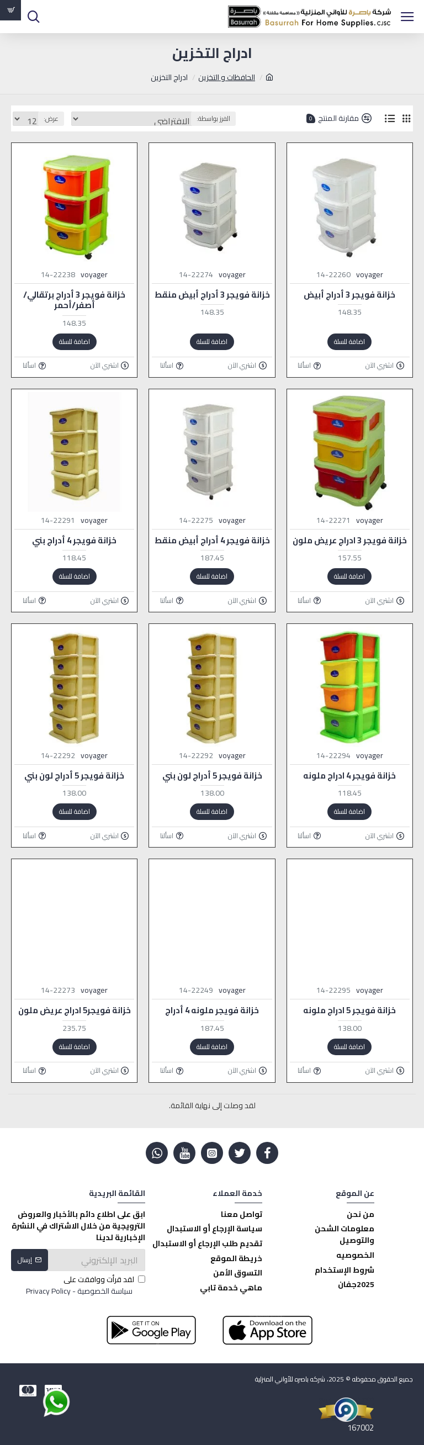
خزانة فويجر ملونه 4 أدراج (212, 1010)
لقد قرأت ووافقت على (84, 1285)
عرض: (51, 118)
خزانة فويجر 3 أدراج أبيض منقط (212, 294)
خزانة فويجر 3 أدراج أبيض (349, 294)
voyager (369, 274)
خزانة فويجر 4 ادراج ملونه (349, 775)
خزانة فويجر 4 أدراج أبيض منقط (212, 540)
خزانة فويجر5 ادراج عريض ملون (74, 1010)
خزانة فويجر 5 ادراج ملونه (349, 1010)
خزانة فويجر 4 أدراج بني (74, 540)
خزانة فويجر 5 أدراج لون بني (212, 775)
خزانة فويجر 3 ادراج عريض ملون (350, 540)
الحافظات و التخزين (226, 77)
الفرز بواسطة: (213, 118)
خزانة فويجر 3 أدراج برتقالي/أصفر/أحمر (74, 300)
